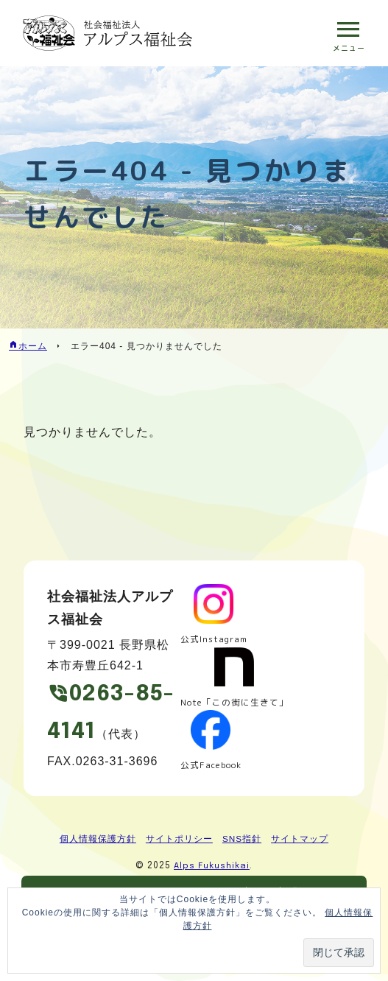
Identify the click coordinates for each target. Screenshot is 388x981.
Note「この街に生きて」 (235, 702)
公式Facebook (212, 765)
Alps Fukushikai (212, 866)
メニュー (348, 48)
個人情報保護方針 (98, 839)
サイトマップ (299, 839)
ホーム (32, 346)
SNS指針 (242, 839)
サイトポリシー (179, 839)
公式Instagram (215, 639)
